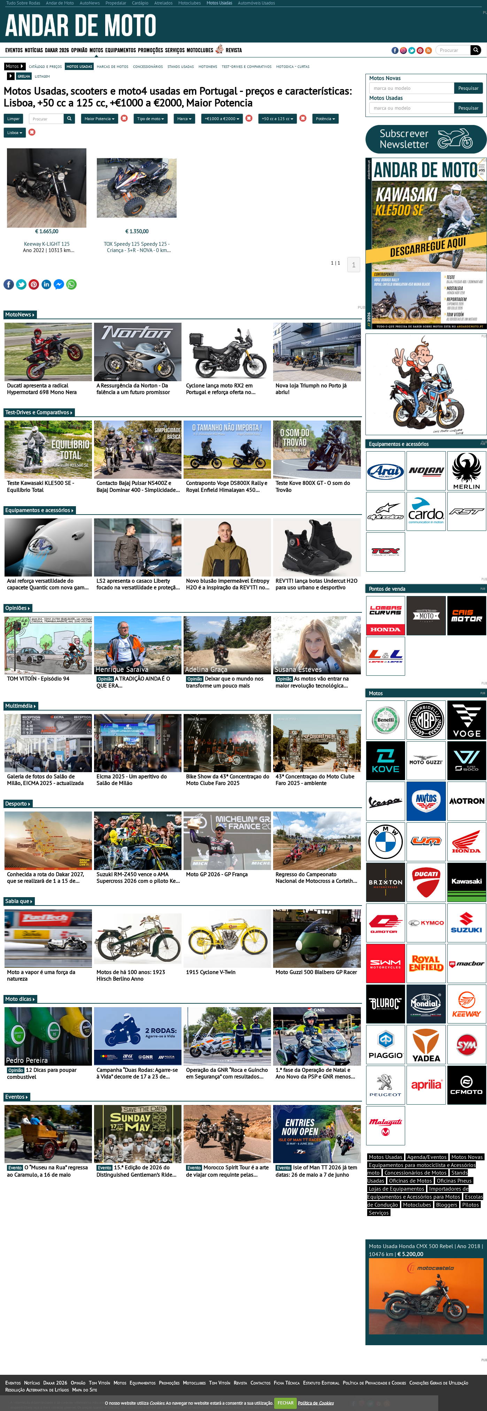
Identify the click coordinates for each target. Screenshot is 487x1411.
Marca (184, 118)
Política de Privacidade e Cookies (374, 1383)
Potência (325, 118)
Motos (96, 49)
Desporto (18, 803)
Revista (234, 49)
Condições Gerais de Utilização (438, 1383)
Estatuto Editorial (321, 1383)
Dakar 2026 (57, 49)
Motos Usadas (385, 1156)
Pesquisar (468, 88)
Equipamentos (120, 49)
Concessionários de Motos (416, 1172)
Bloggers (446, 1204)
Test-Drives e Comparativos (39, 412)
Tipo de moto (150, 118)
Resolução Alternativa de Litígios (37, 1390)
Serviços (175, 49)
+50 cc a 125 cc (277, 118)
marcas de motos (112, 66)
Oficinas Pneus (454, 1180)
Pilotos (470, 1204)
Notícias (34, 49)
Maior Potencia (100, 118)
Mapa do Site (84, 1390)
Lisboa (14, 132)
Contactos (260, 1383)
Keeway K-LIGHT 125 (47, 244)
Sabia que (19, 900)
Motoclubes (200, 49)
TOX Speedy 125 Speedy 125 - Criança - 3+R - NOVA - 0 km (137, 247)
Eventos (14, 49)
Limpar (13, 118)
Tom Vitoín (99, 1383)
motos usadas (79, 66)
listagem (42, 76)
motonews (208, 66)
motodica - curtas (292, 66)
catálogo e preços (45, 66)
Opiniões (18, 607)
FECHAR (286, 1403)
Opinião (79, 49)
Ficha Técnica (287, 1383)
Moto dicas (20, 998)
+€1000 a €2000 (222, 118)
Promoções (150, 49)
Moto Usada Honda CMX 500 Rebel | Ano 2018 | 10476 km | (426, 1288)
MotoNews (20, 314)
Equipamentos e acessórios (39, 510)
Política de (315, 1403)
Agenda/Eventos (427, 1156)
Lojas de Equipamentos (396, 1188)
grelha (24, 76)
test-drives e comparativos (246, 66)
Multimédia (21, 705)
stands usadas (181, 66)
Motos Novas (467, 1156)
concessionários (148, 66)
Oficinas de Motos (410, 1180)
